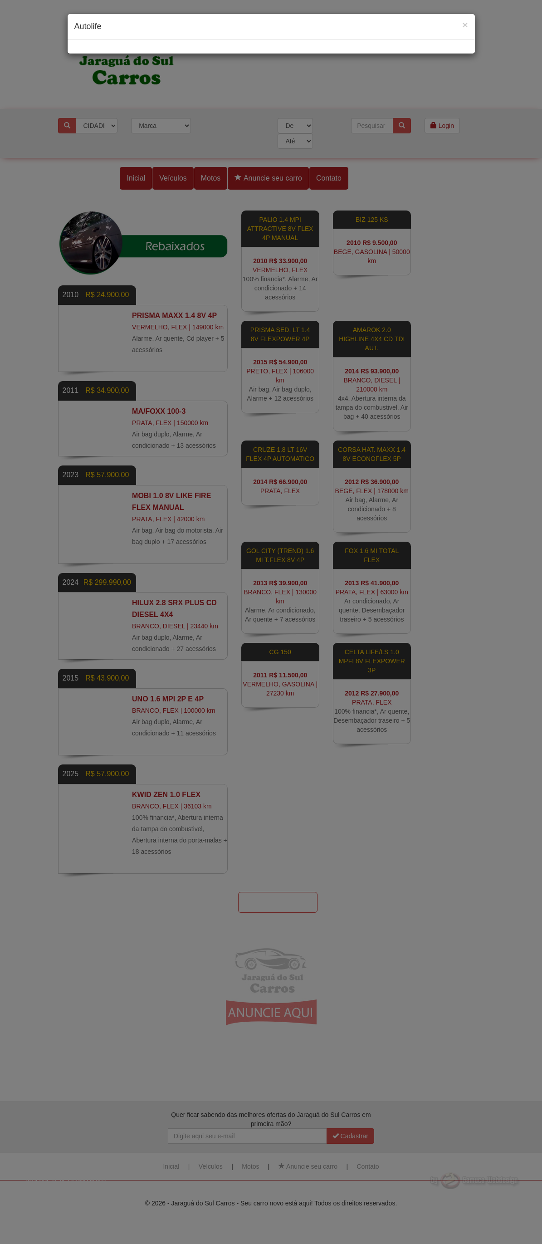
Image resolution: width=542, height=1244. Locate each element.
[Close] (465, 24)
